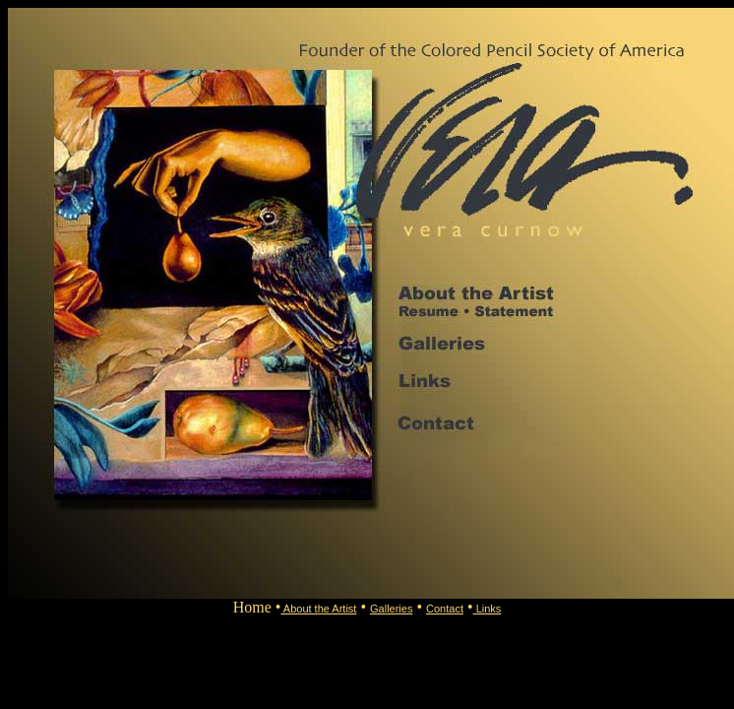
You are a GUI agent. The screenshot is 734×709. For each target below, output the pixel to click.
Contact (444, 608)
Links (487, 608)
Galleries (391, 608)
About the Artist (318, 608)
